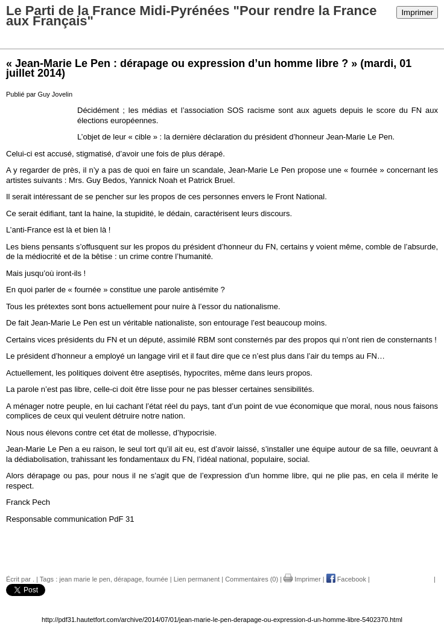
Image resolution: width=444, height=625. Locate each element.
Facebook (346, 579)
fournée (156, 579)
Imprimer (417, 12)
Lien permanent (197, 579)
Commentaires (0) (251, 579)
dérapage (128, 579)
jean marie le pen (84, 579)
